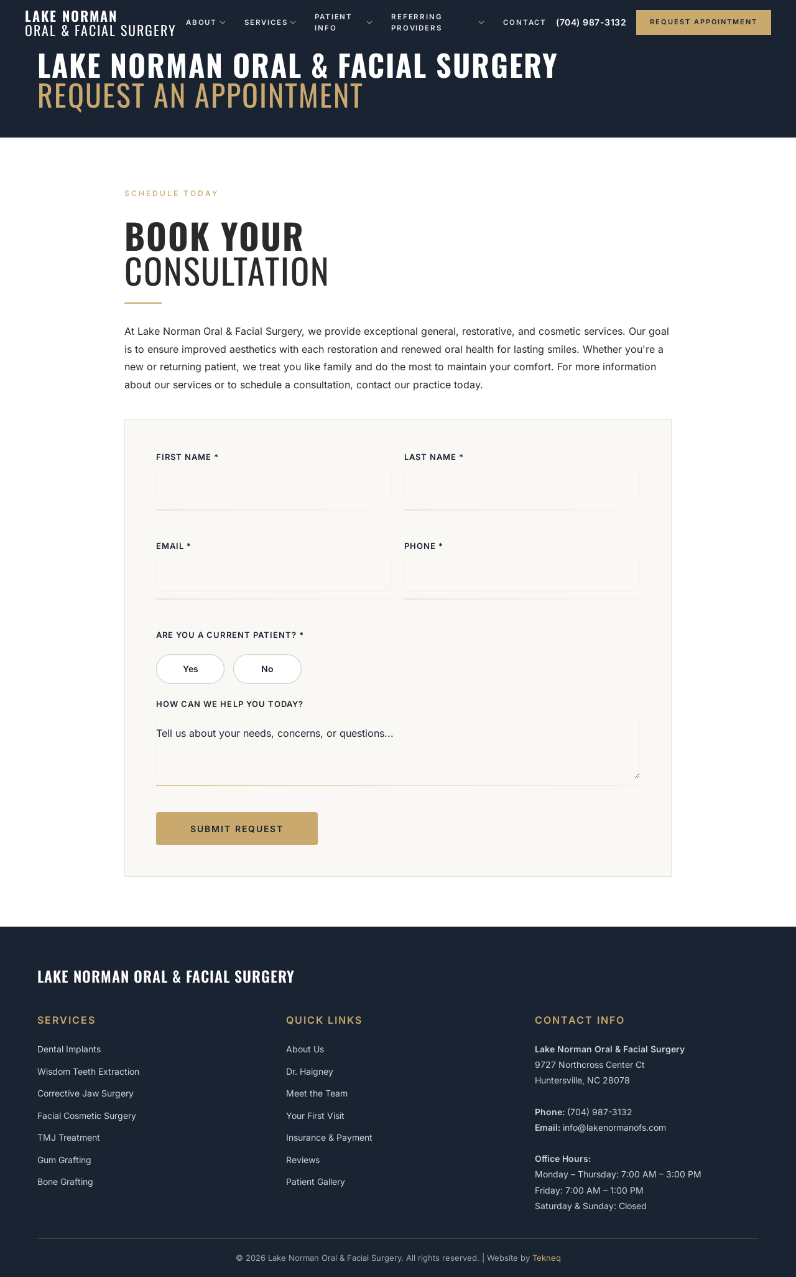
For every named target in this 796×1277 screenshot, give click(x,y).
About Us (305, 1049)
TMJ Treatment (68, 1137)
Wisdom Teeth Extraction (88, 1071)
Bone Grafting (65, 1181)
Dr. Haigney (309, 1071)
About (206, 22)
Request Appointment (703, 21)
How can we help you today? (229, 704)
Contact (525, 22)
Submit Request (237, 828)
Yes (190, 668)
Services (270, 22)
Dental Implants (69, 1049)
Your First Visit (315, 1115)
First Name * (187, 457)
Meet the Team (317, 1093)
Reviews (303, 1159)
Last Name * (434, 457)
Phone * (423, 546)
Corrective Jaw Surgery (85, 1093)
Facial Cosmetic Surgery (86, 1115)
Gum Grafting (64, 1159)
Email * (174, 546)
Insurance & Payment (329, 1137)
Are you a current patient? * (230, 635)
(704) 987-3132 (591, 22)
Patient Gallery (315, 1181)
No (267, 668)
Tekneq (546, 1258)
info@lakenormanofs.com (614, 1127)
